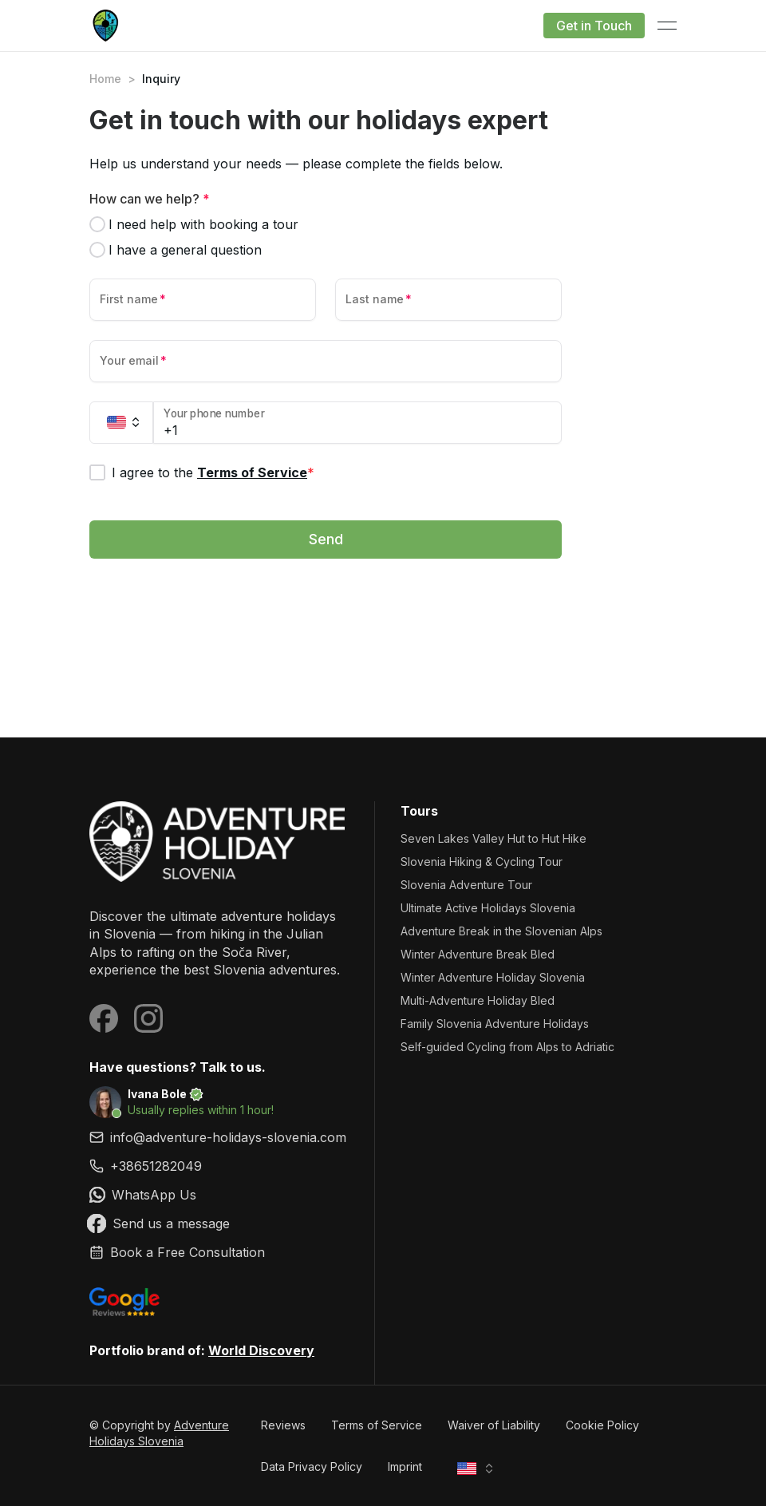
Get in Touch (594, 26)
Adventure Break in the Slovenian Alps (501, 931)
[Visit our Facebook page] (103, 1018)
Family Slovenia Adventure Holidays (495, 1023)
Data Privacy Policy (311, 1466)
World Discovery (261, 1350)
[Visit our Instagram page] (148, 1018)
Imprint (405, 1466)
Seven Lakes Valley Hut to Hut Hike (493, 838)
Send (326, 539)
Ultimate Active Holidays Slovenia (488, 908)
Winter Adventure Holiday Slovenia (493, 977)
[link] (219, 1166)
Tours (419, 811)
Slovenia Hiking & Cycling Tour (482, 861)
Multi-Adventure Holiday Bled (478, 1000)
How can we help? (149, 199)
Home (105, 78)
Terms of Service (252, 472)
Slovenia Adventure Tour (466, 884)
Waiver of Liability (494, 1425)
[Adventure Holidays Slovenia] (219, 841)
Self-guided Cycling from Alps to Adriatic (507, 1046)
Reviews (283, 1425)
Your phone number (214, 414)
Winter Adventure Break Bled (478, 954)
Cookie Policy (602, 1425)
